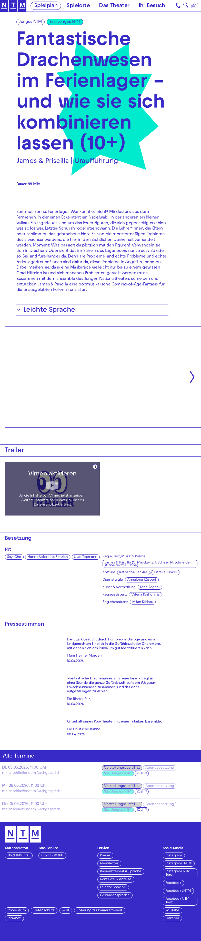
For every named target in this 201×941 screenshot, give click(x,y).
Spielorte (78, 6)
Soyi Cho (14, 557)
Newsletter (109, 863)
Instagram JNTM (179, 863)
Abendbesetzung (159, 768)
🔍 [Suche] (186, 6)
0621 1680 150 (18, 855)
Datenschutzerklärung (52, 505)
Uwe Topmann (85, 557)
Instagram (174, 855)
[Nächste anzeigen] (192, 377)
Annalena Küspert (141, 580)
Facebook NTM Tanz (177, 900)
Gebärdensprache (114, 895)
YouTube (172, 910)
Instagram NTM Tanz (178, 873)
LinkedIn (172, 918)
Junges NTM (30, 22)
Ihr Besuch (152, 6)
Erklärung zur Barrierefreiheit (99, 910)
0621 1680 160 (52, 855)
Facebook (173, 883)
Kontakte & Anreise (115, 879)
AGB (65, 910)
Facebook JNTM (178, 891)
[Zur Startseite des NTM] (13, 6)
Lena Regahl (149, 587)
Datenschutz (44, 910)
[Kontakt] (178, 6)
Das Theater (114, 6)
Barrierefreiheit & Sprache (120, 871)
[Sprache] (195, 6)
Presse (105, 855)
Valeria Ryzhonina (145, 595)
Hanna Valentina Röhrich (47, 557)
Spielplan (46, 6)
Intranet (14, 918)
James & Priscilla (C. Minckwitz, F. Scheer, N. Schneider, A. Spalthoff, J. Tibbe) (148, 564)
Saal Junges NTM (64, 22)
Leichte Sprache (113, 887)
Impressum (17, 910)
